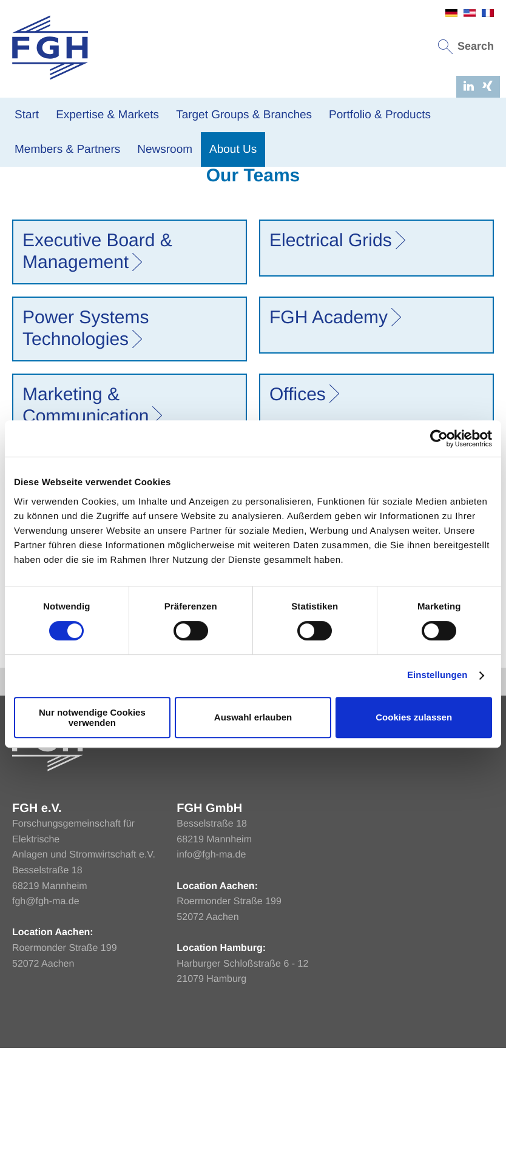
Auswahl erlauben (253, 717)
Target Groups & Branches (244, 115)
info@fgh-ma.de (211, 975)
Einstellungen (437, 675)
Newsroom (164, 149)
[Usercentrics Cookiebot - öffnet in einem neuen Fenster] (439, 438)
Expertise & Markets (107, 115)
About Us (233, 149)
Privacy (434, 802)
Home (17, 201)
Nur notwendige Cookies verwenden (92, 717)
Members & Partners (67, 149)
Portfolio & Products (380, 115)
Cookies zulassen (414, 717)
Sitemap (476, 802)
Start (27, 115)
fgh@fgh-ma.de (45, 1022)
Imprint (396, 802)
